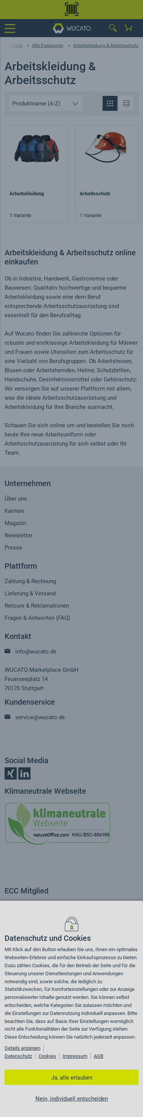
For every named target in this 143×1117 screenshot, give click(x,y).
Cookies (47, 1056)
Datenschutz (18, 1056)
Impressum (75, 1056)
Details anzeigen (22, 1048)
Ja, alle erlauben (71, 1077)
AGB (98, 1056)
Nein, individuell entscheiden (71, 1098)
